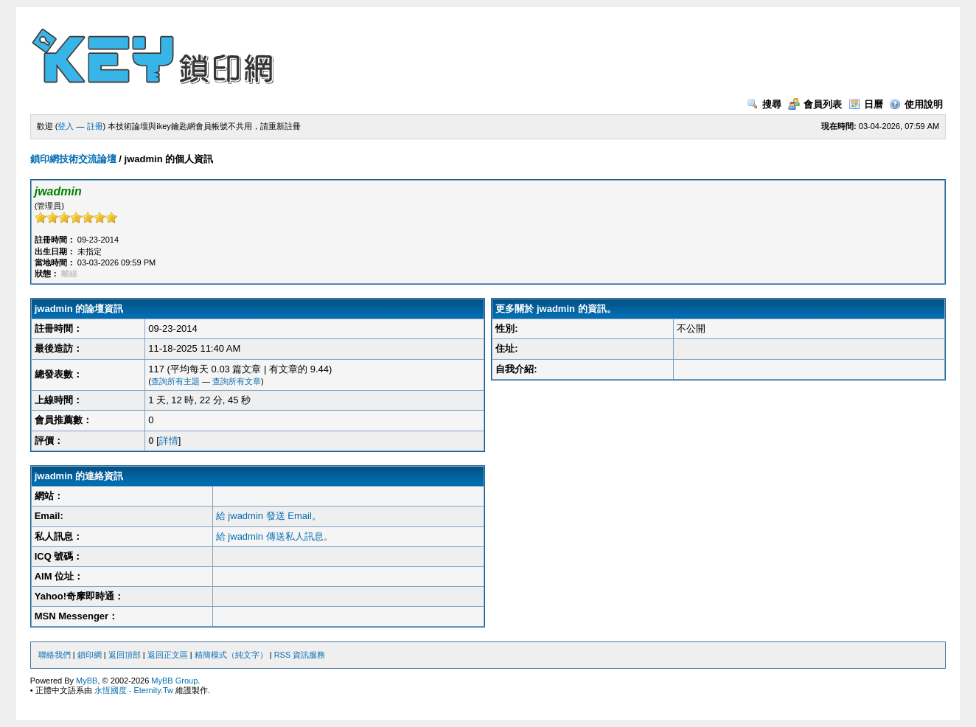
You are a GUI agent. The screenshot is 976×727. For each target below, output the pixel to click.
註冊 (95, 126)
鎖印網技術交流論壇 (73, 158)
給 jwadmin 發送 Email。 (268, 515)
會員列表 (815, 104)
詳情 (168, 440)
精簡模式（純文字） (231, 654)
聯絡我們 (54, 654)
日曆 (865, 104)
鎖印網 (89, 654)
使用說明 (916, 104)
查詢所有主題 (175, 381)
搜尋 (764, 104)
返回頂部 (124, 654)
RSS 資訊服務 (300, 654)
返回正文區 (167, 654)
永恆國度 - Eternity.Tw (133, 690)
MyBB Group (174, 680)
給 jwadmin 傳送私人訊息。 (274, 536)
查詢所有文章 (236, 381)
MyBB (86, 680)
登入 (65, 126)
